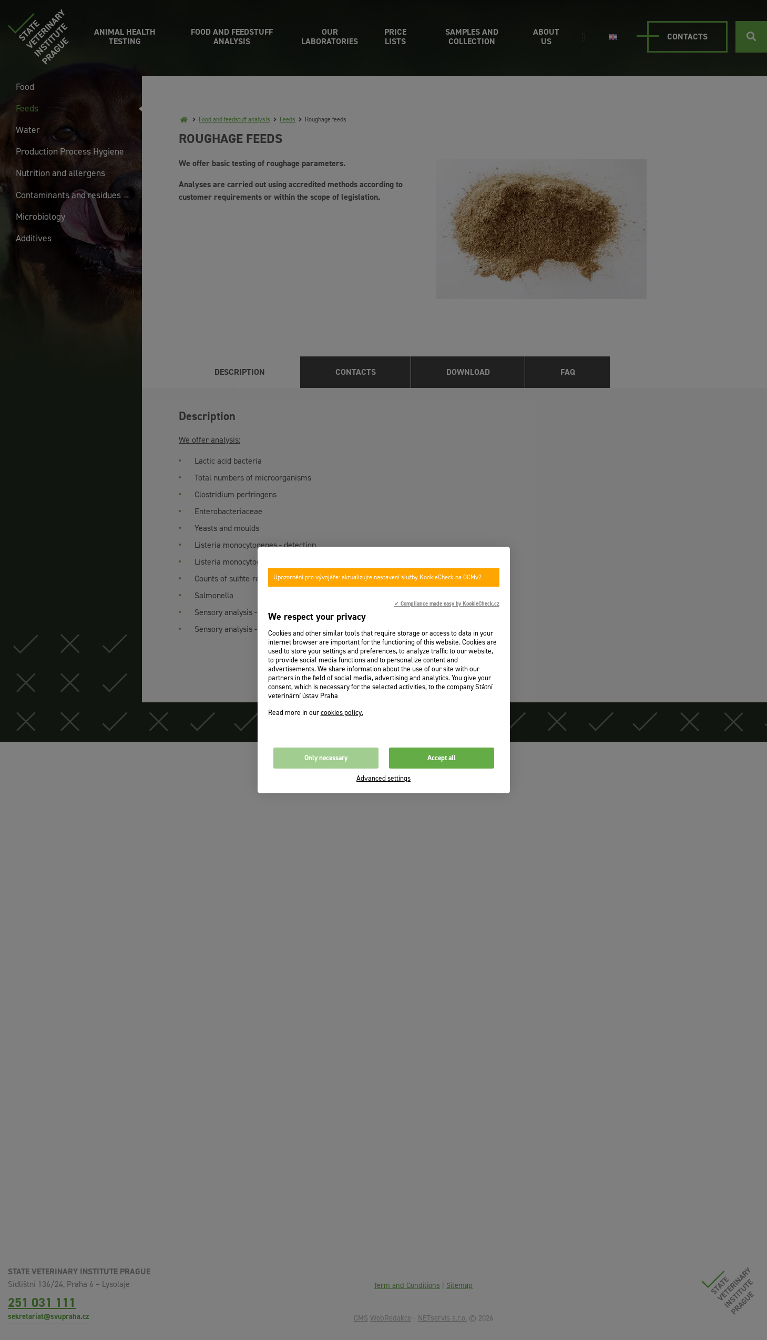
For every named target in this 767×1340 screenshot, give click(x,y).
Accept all (441, 757)
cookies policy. (342, 712)
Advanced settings (383, 778)
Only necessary (325, 757)
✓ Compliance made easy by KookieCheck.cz (446, 603)
